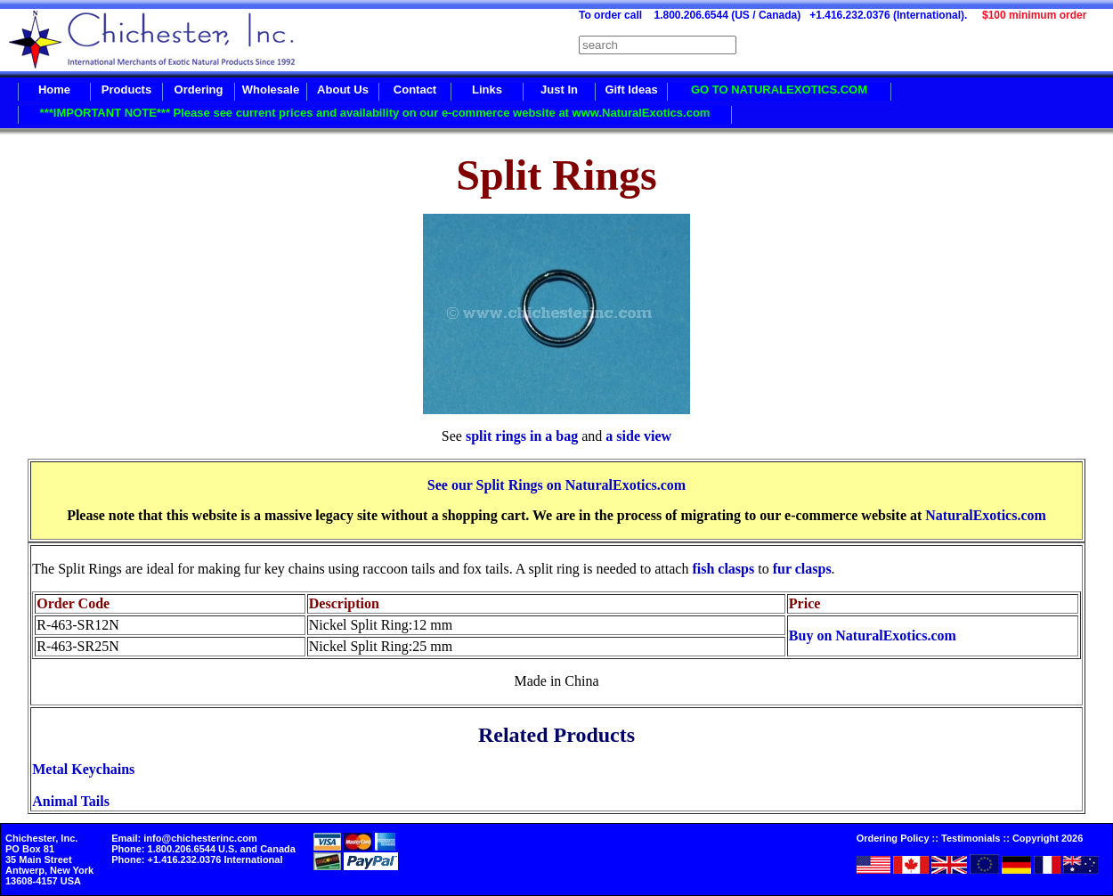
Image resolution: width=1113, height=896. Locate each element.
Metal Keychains (83, 769)
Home (54, 89)
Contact (415, 89)
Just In (559, 89)
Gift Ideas (631, 89)
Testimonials (970, 838)
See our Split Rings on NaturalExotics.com (556, 485)
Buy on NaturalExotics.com (872, 635)
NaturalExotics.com (985, 515)
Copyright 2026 (1047, 838)
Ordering (199, 89)
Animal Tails (71, 801)
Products (126, 89)
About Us (343, 89)
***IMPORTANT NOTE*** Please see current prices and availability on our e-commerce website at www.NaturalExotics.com (375, 112)
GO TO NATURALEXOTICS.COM (779, 89)
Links (487, 89)
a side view (638, 436)
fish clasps (723, 568)
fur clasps (802, 568)
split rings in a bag (522, 436)
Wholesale (270, 89)
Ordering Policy (893, 838)
